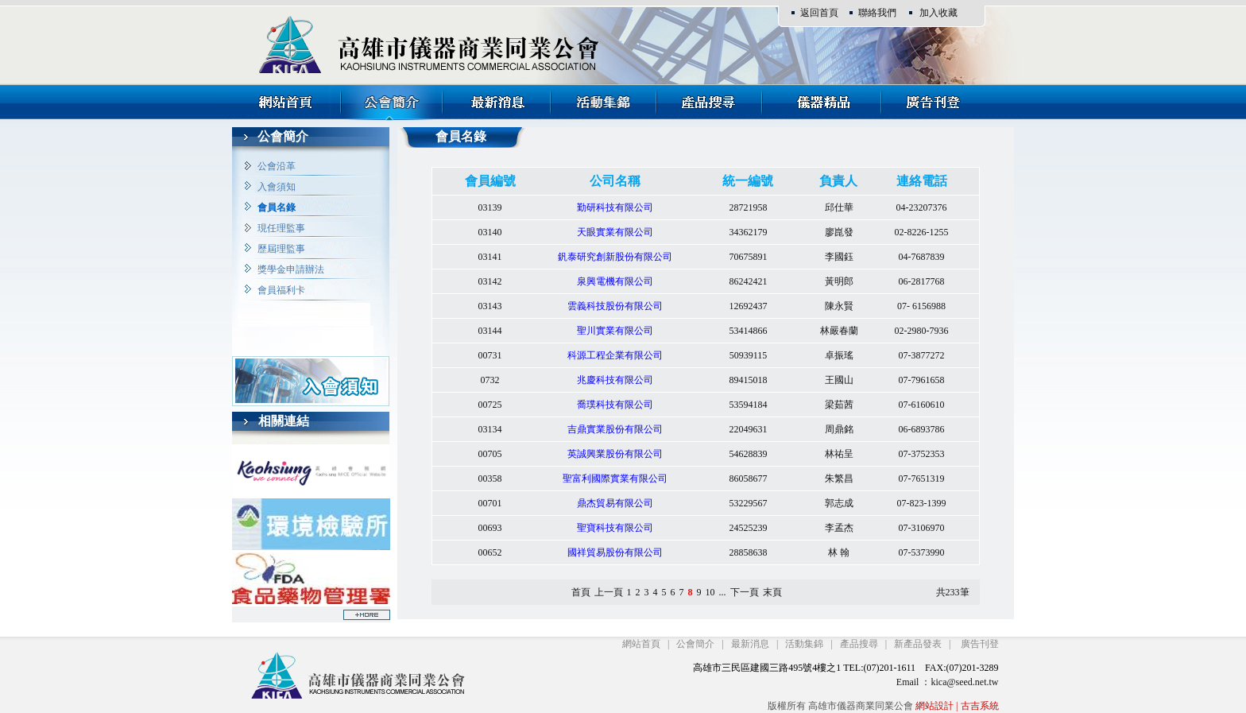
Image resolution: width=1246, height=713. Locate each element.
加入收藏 (938, 12)
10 (710, 592)
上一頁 (608, 592)
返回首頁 (819, 12)
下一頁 (744, 592)
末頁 (772, 592)
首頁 (580, 592)
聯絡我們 (877, 12)
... (722, 592)
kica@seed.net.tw (964, 682)
